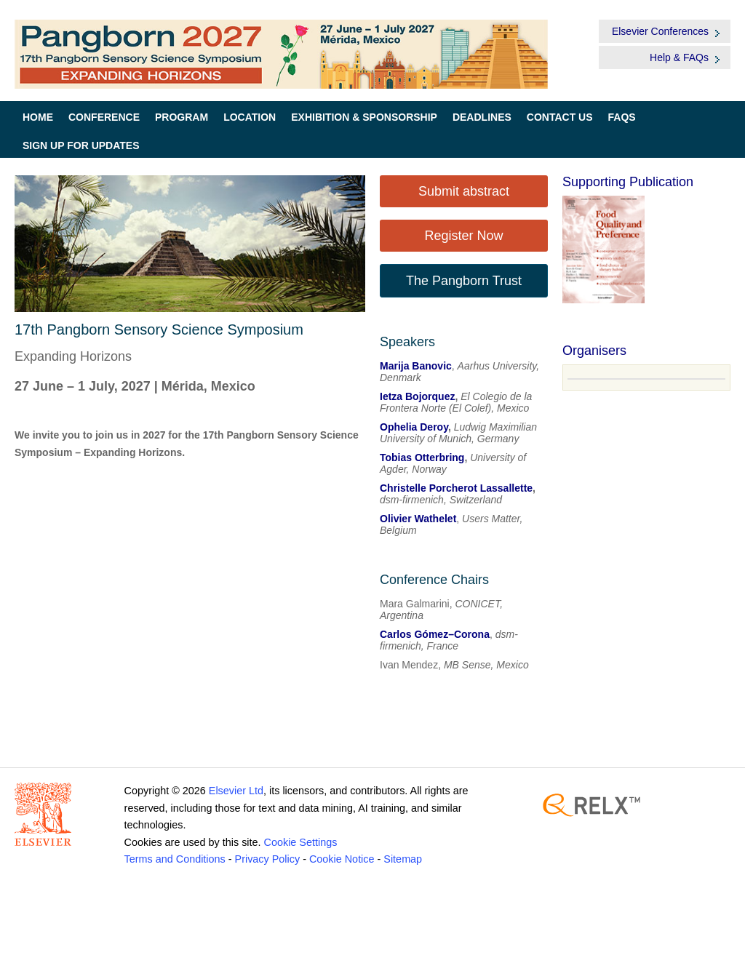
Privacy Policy (267, 859)
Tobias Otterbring (422, 457)
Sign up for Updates (81, 145)
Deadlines (482, 117)
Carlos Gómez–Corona (435, 634)
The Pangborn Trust (464, 280)
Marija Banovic (416, 366)
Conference (104, 117)
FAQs (622, 117)
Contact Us (560, 117)
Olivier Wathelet (418, 518)
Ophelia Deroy (414, 427)
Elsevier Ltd (236, 790)
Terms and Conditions (175, 859)
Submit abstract (463, 191)
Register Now (463, 235)
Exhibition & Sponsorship (364, 117)
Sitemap (402, 859)
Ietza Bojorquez (417, 396)
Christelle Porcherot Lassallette (456, 488)
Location (249, 117)
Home (38, 117)
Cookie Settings (301, 842)
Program (181, 117)
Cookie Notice (342, 859)
